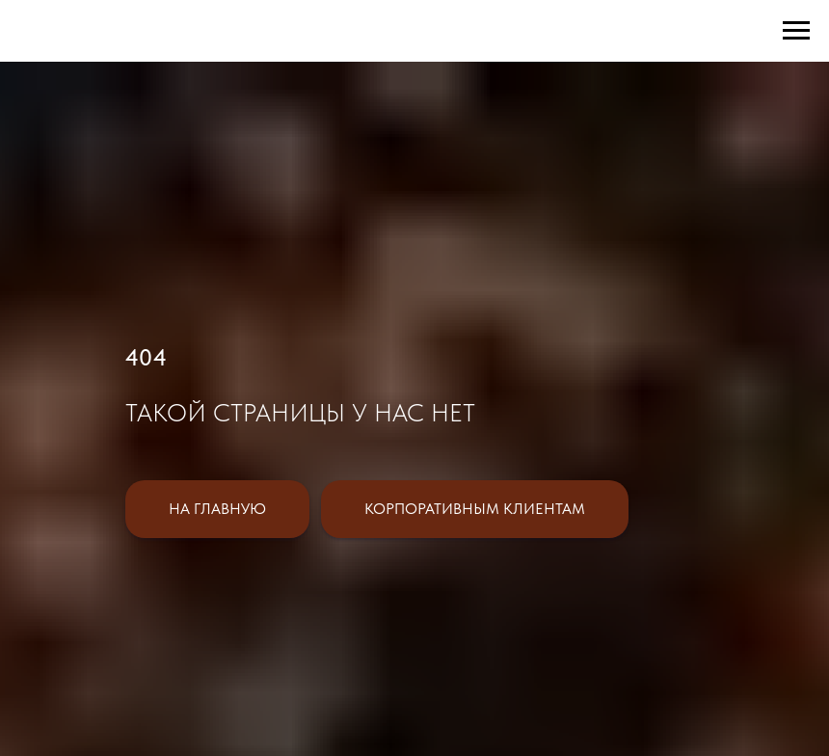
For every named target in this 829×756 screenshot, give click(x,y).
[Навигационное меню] (796, 30)
